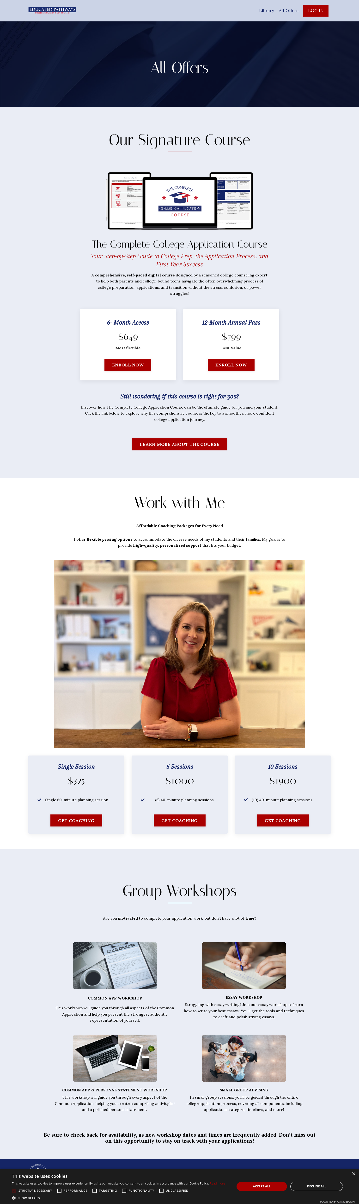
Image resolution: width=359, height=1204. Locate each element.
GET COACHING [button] (76, 820)
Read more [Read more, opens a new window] (217, 1183)
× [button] (353, 1174)
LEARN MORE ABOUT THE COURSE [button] (179, 444)
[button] (118, 1198)
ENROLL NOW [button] (128, 365)
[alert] (179, 1186)
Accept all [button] (262, 1186)
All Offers (288, 10)
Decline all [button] (316, 1186)
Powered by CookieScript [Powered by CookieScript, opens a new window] (337, 1201)
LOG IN (316, 10)
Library (266, 10)
